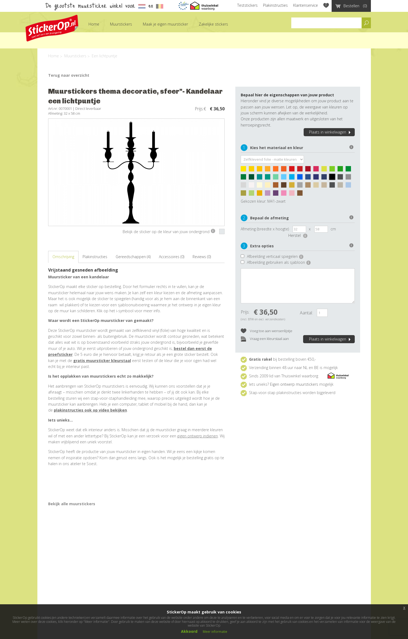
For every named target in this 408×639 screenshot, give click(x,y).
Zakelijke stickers (213, 24)
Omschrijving (63, 256)
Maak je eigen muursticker (165, 24)
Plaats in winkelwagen (330, 132)
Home (93, 24)
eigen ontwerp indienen (197, 435)
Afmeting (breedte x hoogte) (265, 228)
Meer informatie (215, 631)
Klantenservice (305, 5)
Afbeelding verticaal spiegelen (275, 256)
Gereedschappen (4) (133, 256)
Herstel (297, 235)
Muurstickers (121, 24)
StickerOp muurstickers (52, 28)
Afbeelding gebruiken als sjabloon (279, 262)
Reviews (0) (202, 256)
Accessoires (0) (171, 256)
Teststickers (247, 5)
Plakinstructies (275, 5)
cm (333, 228)
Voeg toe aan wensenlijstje (266, 331)
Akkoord (189, 631)
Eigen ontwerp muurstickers (294, 384)
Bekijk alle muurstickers (71, 503)
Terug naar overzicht (68, 75)
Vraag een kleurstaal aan (265, 339)
